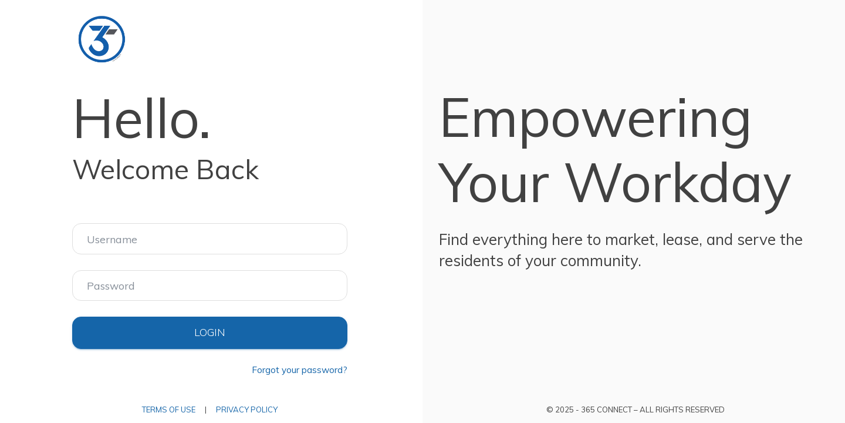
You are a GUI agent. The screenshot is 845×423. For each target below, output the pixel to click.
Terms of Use (168, 409)
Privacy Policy (247, 409)
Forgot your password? (299, 369)
